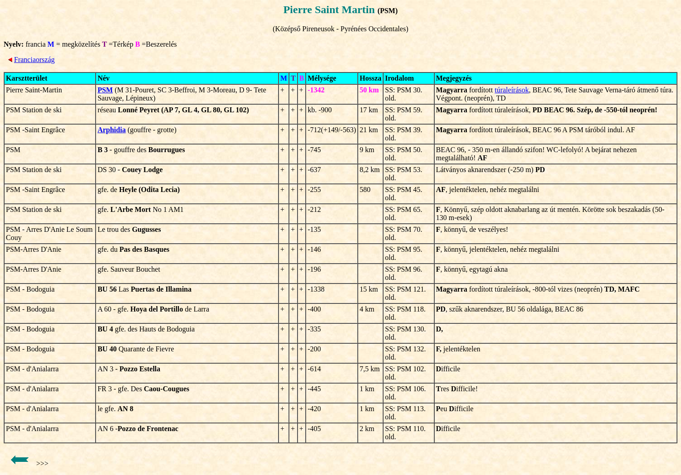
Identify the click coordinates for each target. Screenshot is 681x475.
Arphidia (111, 130)
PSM (105, 90)
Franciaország (34, 59)
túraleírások (511, 90)
